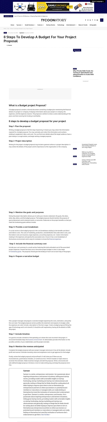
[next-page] (7, 416)
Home (5, 28)
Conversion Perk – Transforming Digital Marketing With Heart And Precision (73, 406)
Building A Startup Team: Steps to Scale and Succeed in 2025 (53, 405)
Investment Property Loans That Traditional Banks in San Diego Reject (89, 143)
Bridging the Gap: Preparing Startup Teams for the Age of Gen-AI (12, 406)
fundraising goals (15, 226)
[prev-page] (5, 416)
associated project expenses (24, 371)
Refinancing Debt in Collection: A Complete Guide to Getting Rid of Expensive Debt (88, 151)
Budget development (49, 371)
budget (41, 371)
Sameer (10, 45)
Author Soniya (35, 371)
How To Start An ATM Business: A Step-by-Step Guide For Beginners (31, 16)
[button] (101, 20)
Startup (5, 403)
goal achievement (45, 374)
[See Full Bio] (49, 363)
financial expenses (55, 213)
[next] (102, 16)
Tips (8, 28)
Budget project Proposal (61, 371)
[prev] (100, 16)
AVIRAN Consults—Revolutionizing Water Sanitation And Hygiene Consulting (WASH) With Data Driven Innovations (93, 408)
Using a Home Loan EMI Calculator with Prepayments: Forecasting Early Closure (89, 159)
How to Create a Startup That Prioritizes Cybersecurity (32, 405)
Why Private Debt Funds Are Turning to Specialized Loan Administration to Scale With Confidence (84, 72)
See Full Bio (45, 363)
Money (75, 68)
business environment (35, 289)
